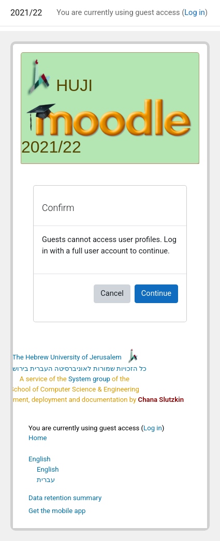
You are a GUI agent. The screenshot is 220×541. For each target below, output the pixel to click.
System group (89, 379)
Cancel (112, 293)
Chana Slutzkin (161, 399)
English (39, 459)
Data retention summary (64, 498)
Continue (156, 293)
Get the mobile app (56, 511)
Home (37, 438)
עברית (46, 480)
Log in (194, 12)
